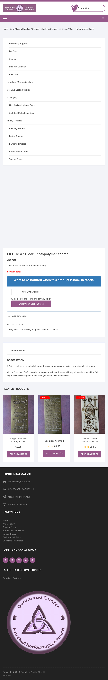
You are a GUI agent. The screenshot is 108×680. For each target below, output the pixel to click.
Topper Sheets (16, 159)
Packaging (12, 97)
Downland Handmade (13, 540)
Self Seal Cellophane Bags (21, 113)
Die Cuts (13, 51)
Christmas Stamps (49, 29)
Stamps (35, 29)
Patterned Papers (17, 143)
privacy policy (44, 298)
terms (30, 298)
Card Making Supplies (20, 29)
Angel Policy (9, 524)
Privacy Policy (9, 527)
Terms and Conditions (13, 530)
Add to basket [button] (18, 454)
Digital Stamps (16, 136)
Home (5, 29)
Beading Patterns (17, 128)
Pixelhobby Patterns (19, 151)
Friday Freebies (14, 120)
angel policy (13, 375)
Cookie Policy (9, 534)
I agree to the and (31, 298)
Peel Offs (13, 74)
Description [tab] (18, 350)
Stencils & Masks (17, 66)
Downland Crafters (12, 578)
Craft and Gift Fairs (12, 537)
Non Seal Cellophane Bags (22, 105)
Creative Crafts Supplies (18, 89)
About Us (7, 520)
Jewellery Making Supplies (20, 82)
